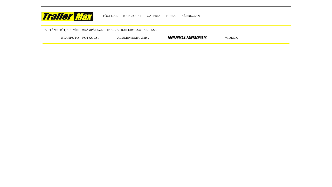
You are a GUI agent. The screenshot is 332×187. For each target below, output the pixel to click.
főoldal (110, 16)
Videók (231, 37)
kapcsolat (132, 16)
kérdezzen (191, 16)
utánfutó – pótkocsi (80, 37)
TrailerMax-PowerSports (186, 38)
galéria (154, 16)
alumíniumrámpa (133, 37)
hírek (171, 16)
